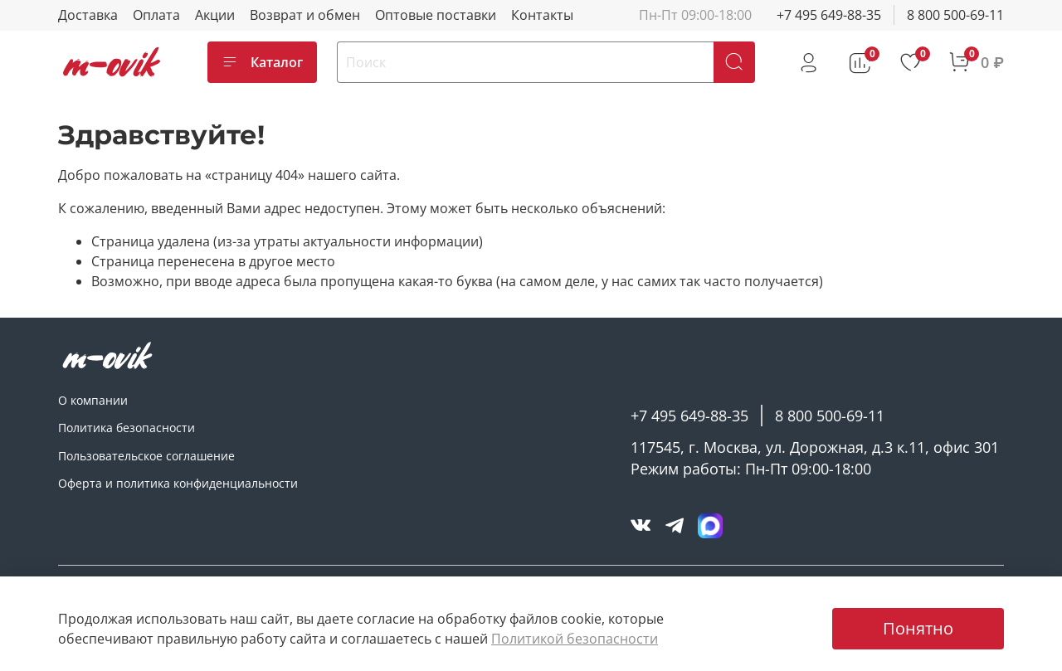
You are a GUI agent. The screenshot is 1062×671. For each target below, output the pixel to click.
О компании (93, 400)
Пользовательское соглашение (146, 456)
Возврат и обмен (305, 15)
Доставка (88, 15)
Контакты (542, 15)
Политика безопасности (126, 427)
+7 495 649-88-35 (829, 15)
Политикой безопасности (574, 639)
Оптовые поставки (435, 15)
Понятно (918, 628)
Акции (215, 15)
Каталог (262, 62)
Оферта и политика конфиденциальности (178, 483)
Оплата (156, 15)
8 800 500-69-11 (955, 15)
